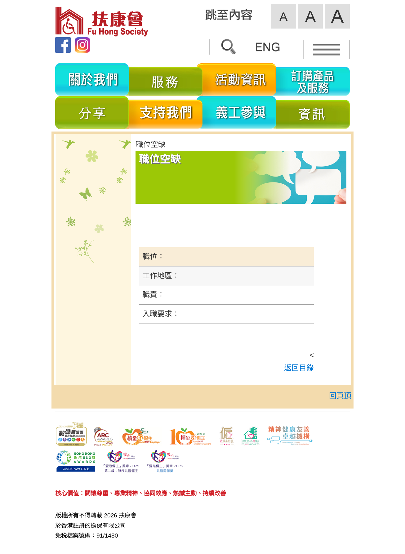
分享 (92, 112)
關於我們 (92, 79)
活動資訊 (239, 79)
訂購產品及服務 (313, 79)
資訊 (313, 112)
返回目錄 (299, 368)
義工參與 (239, 112)
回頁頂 (340, 395)
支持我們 (166, 112)
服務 (166, 79)
